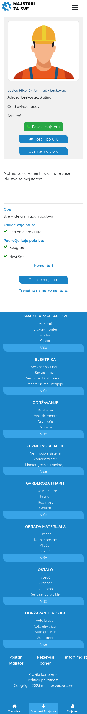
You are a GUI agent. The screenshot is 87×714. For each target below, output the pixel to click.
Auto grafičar (45, 632)
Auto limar (45, 637)
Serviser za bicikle (45, 594)
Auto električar (45, 626)
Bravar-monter (45, 329)
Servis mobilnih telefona (45, 378)
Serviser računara (45, 367)
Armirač (45, 323)
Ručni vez (45, 502)
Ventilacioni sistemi (45, 453)
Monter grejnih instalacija (45, 464)
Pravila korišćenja (43, 674)
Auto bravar (45, 620)
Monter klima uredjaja (45, 384)
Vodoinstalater (45, 459)
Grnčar (45, 534)
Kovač (45, 551)
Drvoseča (45, 421)
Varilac (45, 335)
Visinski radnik (45, 416)
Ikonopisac (45, 588)
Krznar (45, 496)
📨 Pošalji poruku (43, 139)
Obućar (45, 508)
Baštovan (45, 410)
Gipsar (45, 340)
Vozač (45, 577)
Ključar (45, 545)
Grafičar (45, 583)
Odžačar (45, 427)
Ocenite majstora (43, 151)
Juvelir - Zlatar (45, 491)
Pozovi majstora (43, 126)
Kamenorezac (45, 540)
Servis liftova (45, 372)
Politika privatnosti (43, 680)
